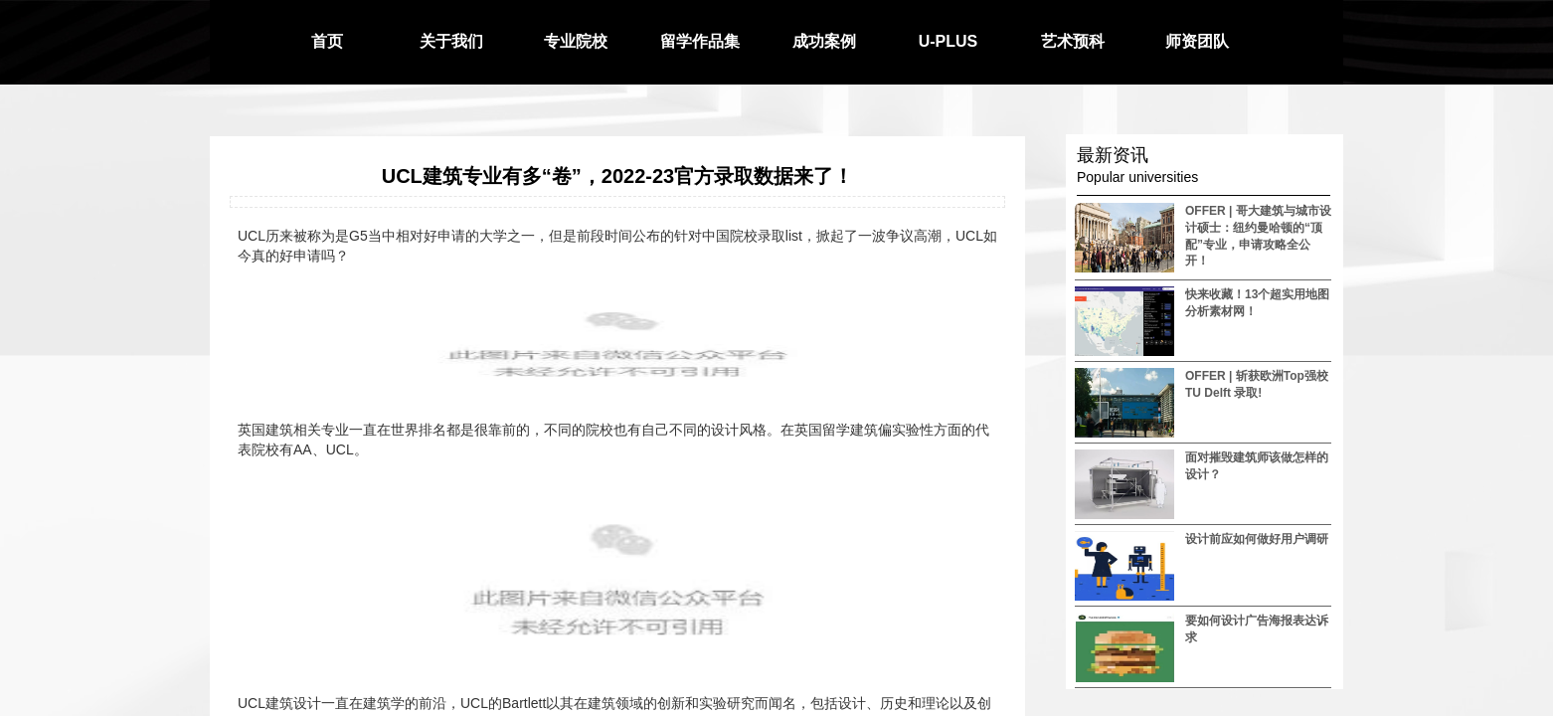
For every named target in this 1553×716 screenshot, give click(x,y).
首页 (327, 41)
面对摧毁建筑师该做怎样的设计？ (1256, 465)
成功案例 (824, 41)
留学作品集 (700, 41)
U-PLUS (948, 41)
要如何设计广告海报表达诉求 (1256, 629)
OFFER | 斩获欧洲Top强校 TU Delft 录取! (1256, 384)
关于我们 (451, 41)
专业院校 (575, 41)
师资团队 (1197, 41)
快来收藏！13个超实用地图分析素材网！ (1257, 302)
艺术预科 (1073, 41)
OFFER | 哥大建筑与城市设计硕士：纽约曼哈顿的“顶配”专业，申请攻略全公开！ (1258, 236)
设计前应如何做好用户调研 (1256, 539)
